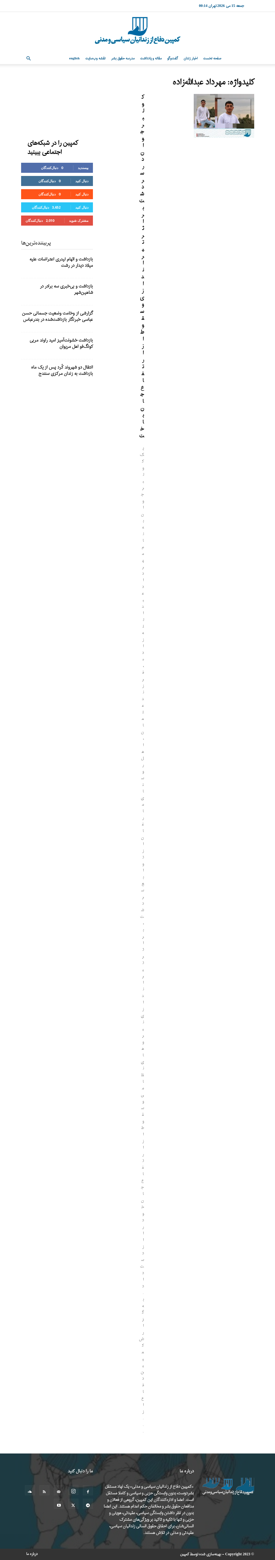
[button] (28, 59)
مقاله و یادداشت (151, 58)
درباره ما (32, 1554)
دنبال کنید (82, 180)
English (74, 58)
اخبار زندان (191, 58)
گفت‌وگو (172, 58)
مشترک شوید (79, 220)
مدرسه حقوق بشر (123, 58)
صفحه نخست (212, 58)
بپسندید (83, 167)
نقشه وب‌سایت (95, 58)
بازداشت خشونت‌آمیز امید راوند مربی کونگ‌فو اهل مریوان (61, 344)
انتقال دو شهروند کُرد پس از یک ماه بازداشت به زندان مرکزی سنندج (62, 371)
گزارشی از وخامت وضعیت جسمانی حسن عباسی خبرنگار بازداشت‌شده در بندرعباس (57, 316)
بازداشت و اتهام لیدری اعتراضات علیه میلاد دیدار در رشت (61, 262)
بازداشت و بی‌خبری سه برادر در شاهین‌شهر (66, 289)
